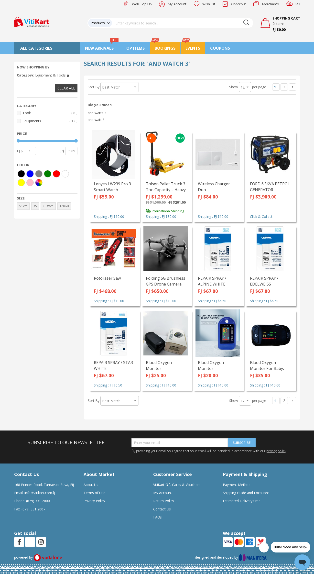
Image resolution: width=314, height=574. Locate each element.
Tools (49, 113)
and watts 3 (97, 112)
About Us (91, 484)
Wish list (208, 4)
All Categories (36, 48)
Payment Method (236, 484)
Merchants (270, 4)
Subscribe (242, 442)
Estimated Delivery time (241, 500)
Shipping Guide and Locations (246, 492)
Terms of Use (94, 492)
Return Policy (163, 500)
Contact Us (162, 509)
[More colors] (38, 182)
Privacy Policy (94, 500)
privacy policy (276, 451)
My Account (177, 4)
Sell (297, 4)
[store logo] (31, 21)
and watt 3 (96, 119)
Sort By (93, 87)
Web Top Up (142, 4)
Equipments (49, 121)
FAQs (157, 517)
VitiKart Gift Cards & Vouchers (176, 484)
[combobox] (182, 23)
